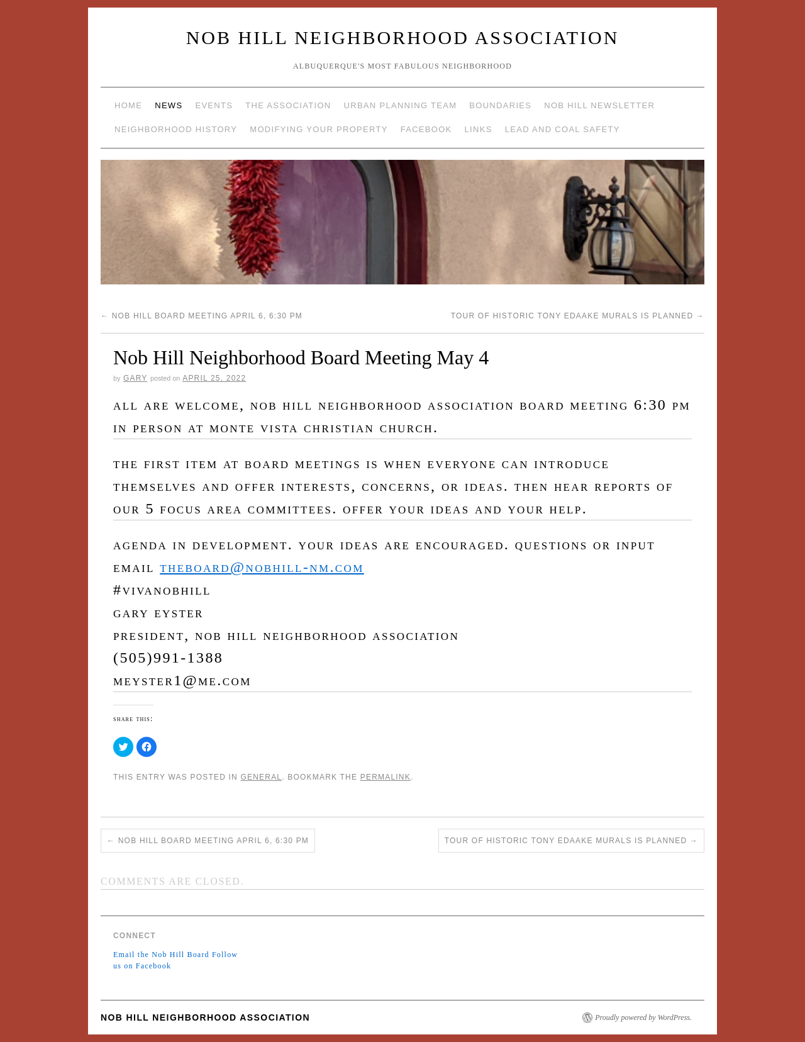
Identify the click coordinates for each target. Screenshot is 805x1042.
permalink (385, 777)
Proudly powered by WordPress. (643, 1017)
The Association (288, 105)
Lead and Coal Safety (562, 129)
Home (128, 105)
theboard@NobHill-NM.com (262, 567)
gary (135, 378)
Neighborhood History (175, 129)
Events (214, 105)
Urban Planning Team (400, 105)
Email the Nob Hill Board (161, 954)
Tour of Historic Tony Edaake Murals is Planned (577, 315)
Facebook (426, 129)
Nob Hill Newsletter (599, 105)
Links (478, 129)
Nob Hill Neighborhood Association (402, 37)
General (261, 777)
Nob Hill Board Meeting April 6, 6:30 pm (202, 315)
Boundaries (500, 105)
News (168, 105)
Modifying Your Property (318, 129)
